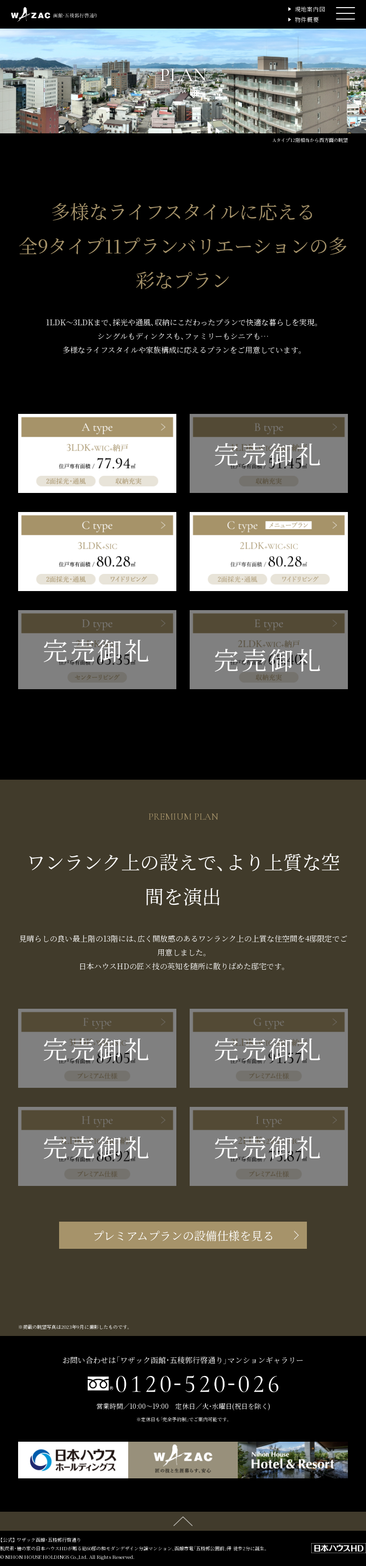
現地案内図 (310, 9)
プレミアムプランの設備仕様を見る (183, 1235)
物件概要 (307, 19)
